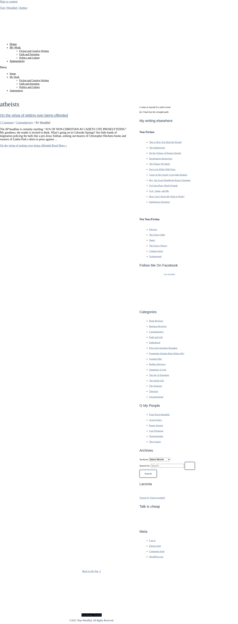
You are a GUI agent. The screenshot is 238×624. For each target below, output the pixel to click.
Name (152, 240)
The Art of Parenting (159, 375)
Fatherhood (154, 342)
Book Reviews (156, 321)
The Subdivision (157, 147)
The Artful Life (156, 380)
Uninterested (155, 256)
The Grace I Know (158, 245)
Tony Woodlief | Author (13, 7)
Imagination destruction (160, 158)
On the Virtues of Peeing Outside (165, 153)
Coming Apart (156, 251)
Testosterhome (156, 436)
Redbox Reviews (157, 364)
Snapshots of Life (157, 369)
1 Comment (7, 122)
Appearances (17, 61)
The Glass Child (157, 234)
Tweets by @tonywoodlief (152, 497)
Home (13, 44)
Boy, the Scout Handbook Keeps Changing (169, 180)
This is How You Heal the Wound (165, 142)
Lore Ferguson (156, 431)
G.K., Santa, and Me (159, 191)
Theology (153, 391)
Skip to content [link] (9, 1)
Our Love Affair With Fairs (162, 169)
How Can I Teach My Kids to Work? (166, 196)
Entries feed (155, 546)
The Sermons (155, 386)
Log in (152, 540)
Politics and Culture (29, 57)
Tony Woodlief (169, 274)
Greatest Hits (155, 359)
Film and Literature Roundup (163, 348)
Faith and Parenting (29, 54)
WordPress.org (156, 556)
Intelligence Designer (159, 202)
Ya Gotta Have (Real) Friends (163, 185)
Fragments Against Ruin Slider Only (166, 353)
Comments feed (156, 551)
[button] (91, 67)
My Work (15, 47)
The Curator (155, 441)
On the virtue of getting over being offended (34, 115)
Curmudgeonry (24, 122)
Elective (153, 229)
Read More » (33, 145)
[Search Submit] (190, 466)
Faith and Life (156, 337)
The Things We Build (159, 164)
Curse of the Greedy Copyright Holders (168, 175)
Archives (143, 459)
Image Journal (156, 425)
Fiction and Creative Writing (34, 51)
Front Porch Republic (159, 414)
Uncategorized (156, 397)
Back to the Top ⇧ (91, 571)
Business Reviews (158, 326)
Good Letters (155, 420)
